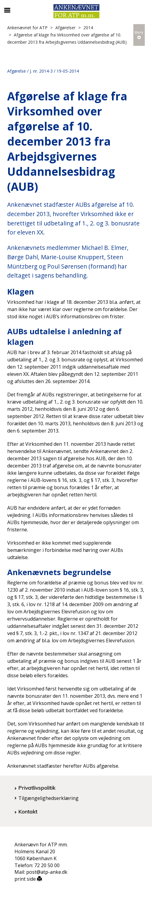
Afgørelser (65, 27)
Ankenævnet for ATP (27, 27)
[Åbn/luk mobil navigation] (7, 10)
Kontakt (27, 811)
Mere (139, 34)
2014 (88, 27)
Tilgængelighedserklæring (48, 798)
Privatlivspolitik (36, 787)
